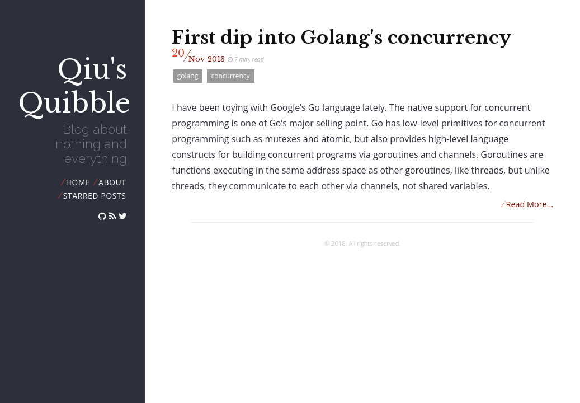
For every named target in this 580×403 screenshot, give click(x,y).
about (112, 182)
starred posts (94, 195)
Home (78, 182)
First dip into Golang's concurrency (341, 37)
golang (187, 76)
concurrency (230, 76)
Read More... (527, 204)
